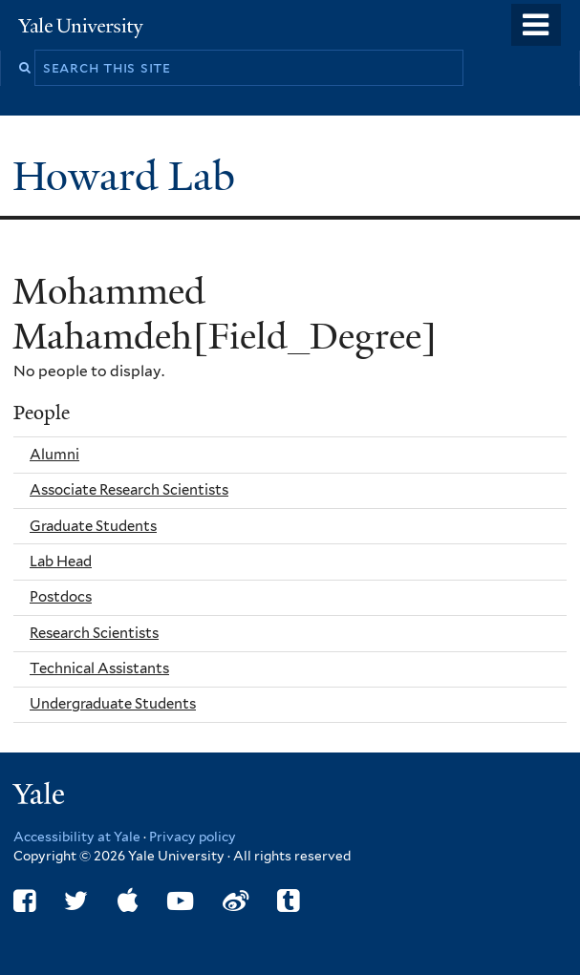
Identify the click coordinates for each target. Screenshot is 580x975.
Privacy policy (192, 836)
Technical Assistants (99, 668)
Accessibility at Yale (76, 836)
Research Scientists (94, 633)
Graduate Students (93, 526)
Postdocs (61, 596)
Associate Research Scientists (129, 489)
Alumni (54, 454)
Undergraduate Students (113, 703)
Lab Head (61, 561)
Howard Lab (129, 176)
